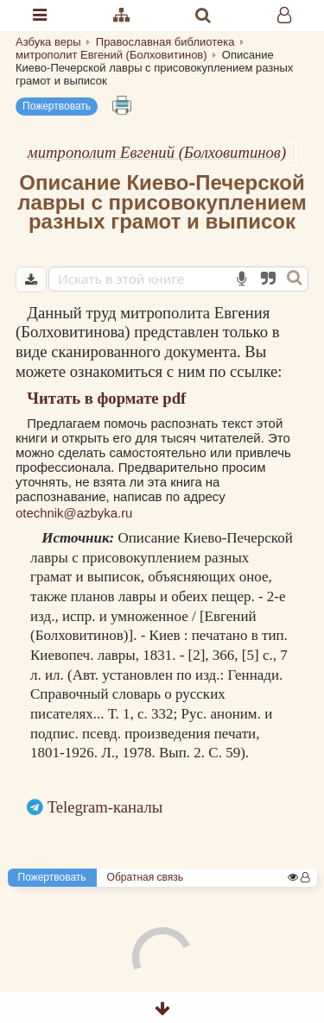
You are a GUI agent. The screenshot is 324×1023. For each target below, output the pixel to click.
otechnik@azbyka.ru (74, 512)
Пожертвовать (56, 106)
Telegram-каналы (105, 807)
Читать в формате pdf (106, 398)
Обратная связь (145, 877)
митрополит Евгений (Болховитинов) (157, 152)
